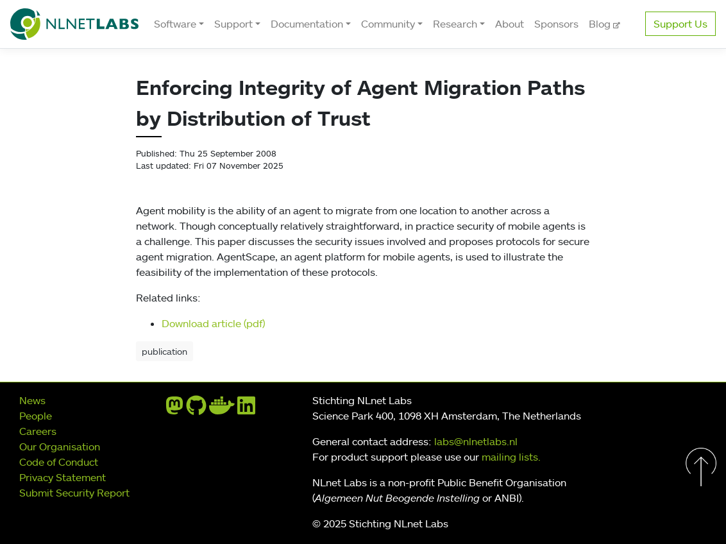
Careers (37, 431)
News (32, 400)
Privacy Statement (62, 477)
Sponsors (556, 23)
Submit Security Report (74, 492)
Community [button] (388, 23)
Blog (601, 23)
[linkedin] (246, 409)
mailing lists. (511, 456)
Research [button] (455, 23)
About (509, 23)
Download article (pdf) (213, 323)
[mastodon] (174, 409)
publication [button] (164, 351)
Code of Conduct (58, 461)
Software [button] (175, 23)
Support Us (680, 23)
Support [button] (233, 23)
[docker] (222, 409)
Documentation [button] (307, 23)
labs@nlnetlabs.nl (476, 441)
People (35, 415)
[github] (196, 409)
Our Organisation (59, 446)
